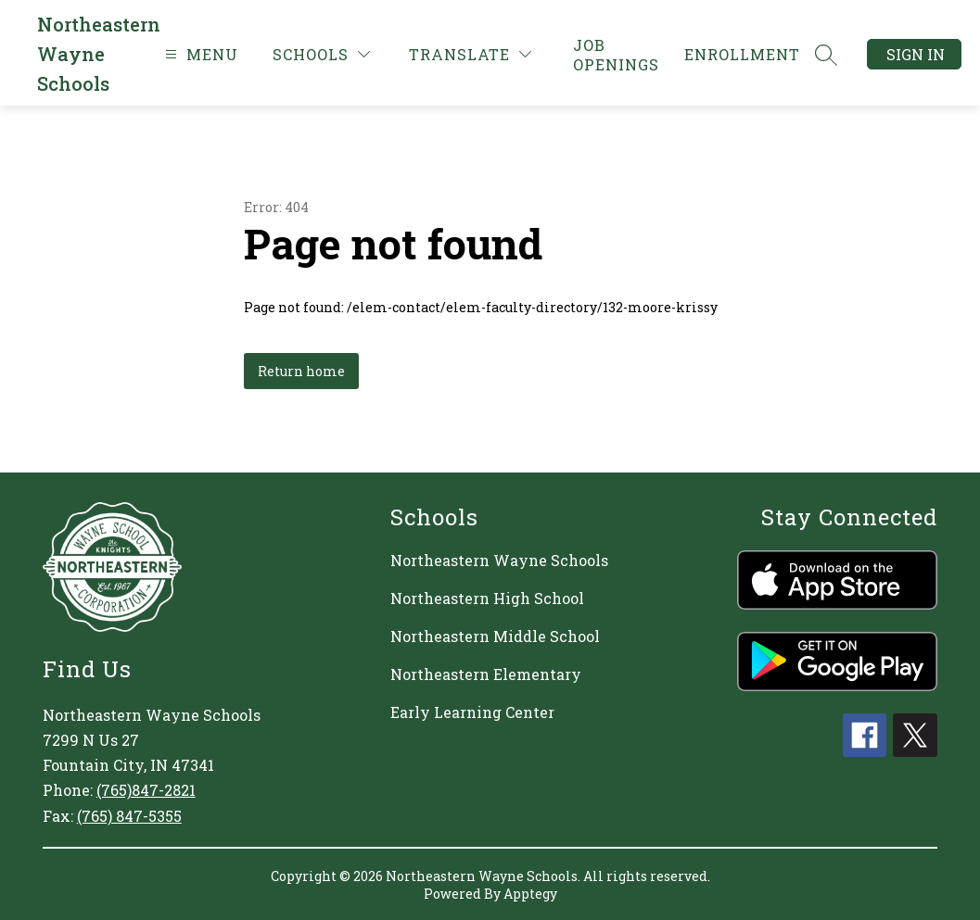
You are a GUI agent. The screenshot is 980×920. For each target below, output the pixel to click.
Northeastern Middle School (495, 636)
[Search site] (826, 55)
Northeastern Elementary (485, 674)
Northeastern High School (487, 598)
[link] (617, 54)
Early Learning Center (472, 712)
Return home (301, 371)
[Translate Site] (470, 54)
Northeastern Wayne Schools (499, 560)
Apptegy (530, 893)
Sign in (915, 54)
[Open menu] (199, 54)
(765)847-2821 (146, 790)
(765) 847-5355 (129, 815)
